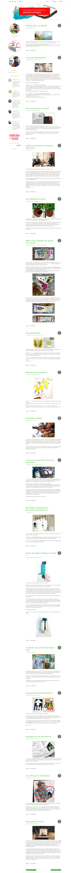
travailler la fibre (34, 418)
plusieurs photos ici (34, 46)
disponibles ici (14, 72)
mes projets (40, 557)
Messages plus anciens (56, 869)
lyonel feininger (45, 840)
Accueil (47, 1)
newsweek (35, 181)
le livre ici (39, 46)
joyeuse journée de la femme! (39, 693)
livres (37, 557)
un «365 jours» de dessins (38, 776)
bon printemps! (33, 333)
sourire (41, 335)
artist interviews (45, 440)
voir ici (40, 128)
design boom (29, 361)
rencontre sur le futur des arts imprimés (40, 461)
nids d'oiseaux (28, 223)
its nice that (29, 725)
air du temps (31, 59)
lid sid (45, 131)
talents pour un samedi (36, 25)
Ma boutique (61, 1)
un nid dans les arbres (36, 199)
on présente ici (28, 758)
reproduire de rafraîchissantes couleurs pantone (34, 358)
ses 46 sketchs (45, 405)
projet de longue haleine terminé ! (41, 554)
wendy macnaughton (29, 533)
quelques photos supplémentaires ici (32, 611)
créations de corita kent (44, 721)
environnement (39, 201)
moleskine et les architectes (39, 736)
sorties (41, 464)
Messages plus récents (31, 869)
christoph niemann (29, 401)
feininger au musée (35, 821)
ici (41, 718)
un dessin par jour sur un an (36, 806)
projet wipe (34, 93)
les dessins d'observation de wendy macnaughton (37, 509)
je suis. (14, 37)
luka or (35, 133)
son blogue (29, 540)
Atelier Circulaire (29, 479)
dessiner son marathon (36, 372)
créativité (34, 27)
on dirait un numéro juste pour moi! (40, 649)
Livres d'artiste (54, 1)
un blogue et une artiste (47, 263)
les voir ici (30, 187)
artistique (30, 27)
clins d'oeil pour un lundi (37, 108)
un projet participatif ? (36, 58)
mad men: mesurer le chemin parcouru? (39, 146)
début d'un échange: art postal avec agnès (39, 242)
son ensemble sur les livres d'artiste (42, 42)
